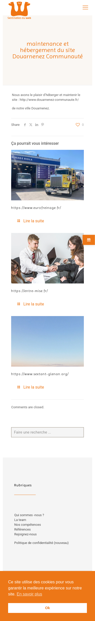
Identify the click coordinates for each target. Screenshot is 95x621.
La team (20, 520)
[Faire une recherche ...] (47, 432)
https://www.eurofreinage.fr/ (36, 208)
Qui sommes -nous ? (29, 515)
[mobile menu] (85, 7)
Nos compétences (27, 525)
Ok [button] (47, 608)
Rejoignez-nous (25, 534)
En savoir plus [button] (29, 594)
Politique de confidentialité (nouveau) (41, 543)
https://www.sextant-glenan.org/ (40, 374)
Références (22, 529)
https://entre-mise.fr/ (29, 291)
